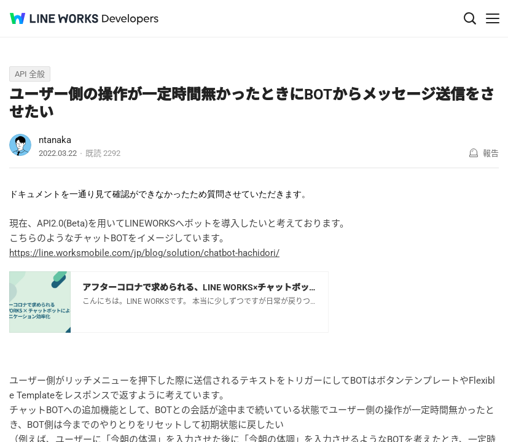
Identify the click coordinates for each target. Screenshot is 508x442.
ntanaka (55, 139)
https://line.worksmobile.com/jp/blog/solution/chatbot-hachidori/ (144, 252)
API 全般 (30, 74)
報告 (491, 153)
